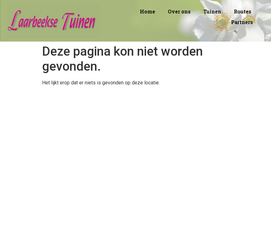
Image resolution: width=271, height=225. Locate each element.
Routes (242, 11)
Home (147, 11)
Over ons (179, 11)
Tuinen (212, 11)
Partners (242, 22)
